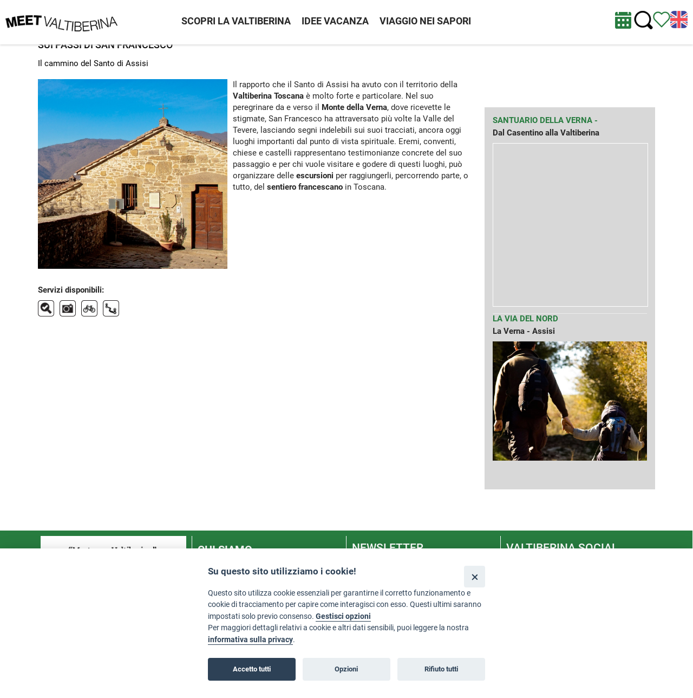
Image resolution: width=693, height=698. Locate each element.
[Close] (474, 576)
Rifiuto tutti (441, 669)
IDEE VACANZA (335, 21)
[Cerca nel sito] (643, 20)
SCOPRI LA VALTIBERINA (236, 21)
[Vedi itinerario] (661, 19)
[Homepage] (61, 22)
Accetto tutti (252, 669)
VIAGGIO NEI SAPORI (425, 21)
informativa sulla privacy (250, 639)
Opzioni (346, 669)
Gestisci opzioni (343, 616)
